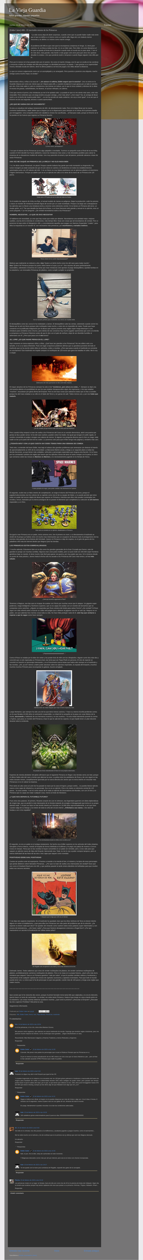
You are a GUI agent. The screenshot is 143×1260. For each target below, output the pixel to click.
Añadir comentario (17, 1193)
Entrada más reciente (19, 1251)
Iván (16, 1071)
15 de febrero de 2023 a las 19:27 (35, 1165)
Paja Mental (41, 1014)
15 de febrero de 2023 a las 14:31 (44, 1096)
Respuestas (21, 1045)
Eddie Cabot (24, 1014)
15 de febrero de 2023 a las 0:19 (29, 1071)
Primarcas (49, 1014)
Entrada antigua (91, 1251)
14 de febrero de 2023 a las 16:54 (29, 1024)
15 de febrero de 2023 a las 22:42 (31, 1180)
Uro (16, 1024)
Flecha (17, 1180)
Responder (18, 1041)
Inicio (56, 1251)
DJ (16, 1128)
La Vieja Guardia (27, 10)
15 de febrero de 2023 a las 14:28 (44, 1049)
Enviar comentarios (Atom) (28, 1255)
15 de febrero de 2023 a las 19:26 (35, 1112)
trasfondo (56, 1014)
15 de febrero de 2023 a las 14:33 (44, 1151)
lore (35, 1014)
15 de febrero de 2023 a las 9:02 (28, 1128)
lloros (31, 1014)
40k (18, 1014)
